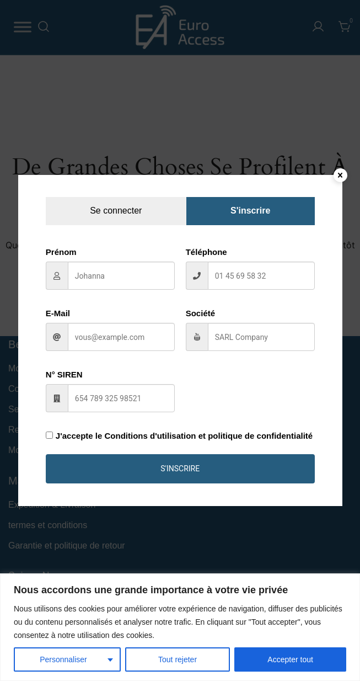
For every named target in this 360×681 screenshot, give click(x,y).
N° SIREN (64, 374)
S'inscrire (180, 468)
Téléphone (206, 252)
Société (200, 313)
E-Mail (58, 313)
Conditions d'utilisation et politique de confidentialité (208, 435)
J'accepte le (179, 435)
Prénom (61, 252)
